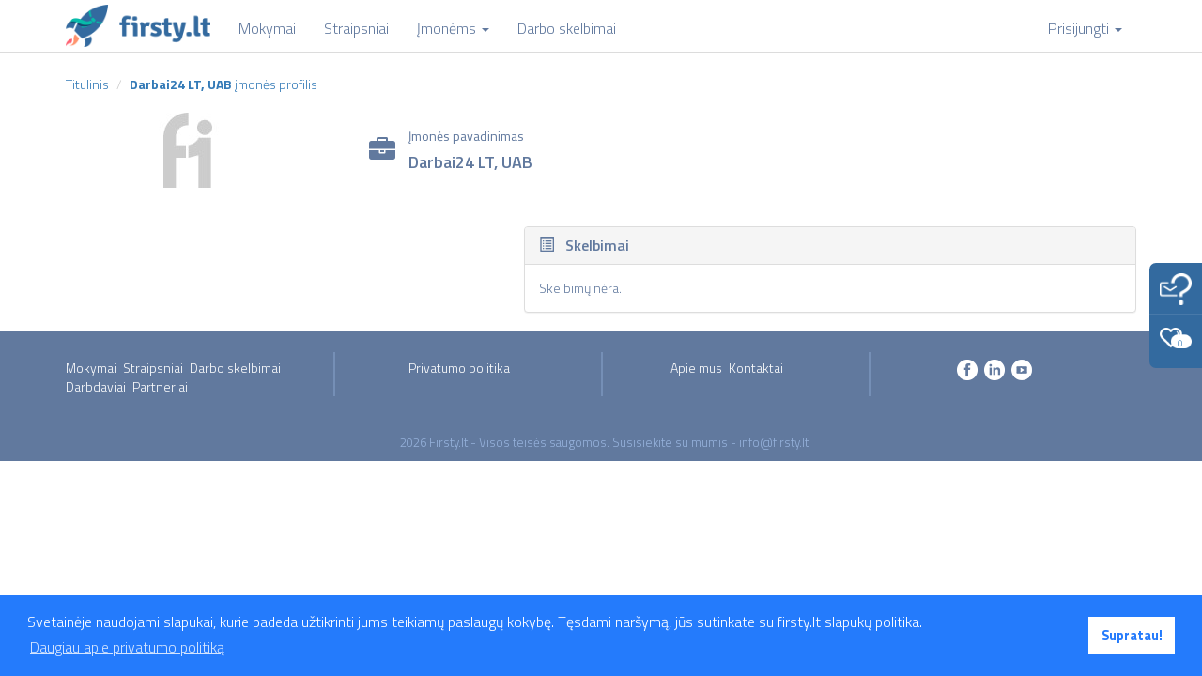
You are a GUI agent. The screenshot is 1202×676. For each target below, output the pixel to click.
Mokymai (91, 367)
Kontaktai (756, 367)
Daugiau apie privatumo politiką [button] (127, 647)
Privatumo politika (459, 367)
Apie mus (696, 367)
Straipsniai (153, 367)
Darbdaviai (96, 386)
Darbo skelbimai (235, 367)
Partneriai (160, 386)
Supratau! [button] (1132, 635)
